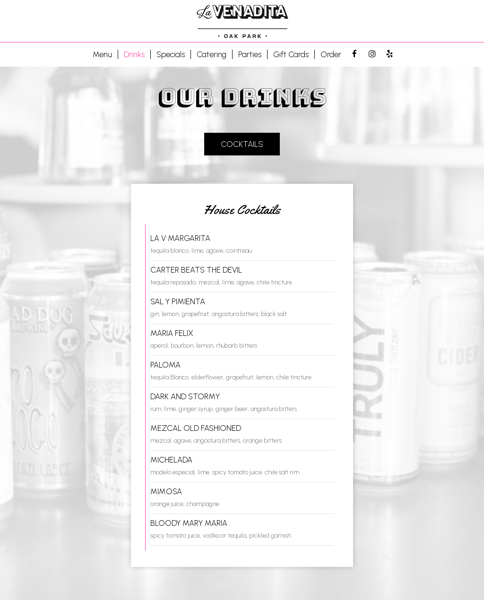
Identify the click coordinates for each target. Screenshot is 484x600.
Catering (211, 54)
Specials (170, 54)
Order (330, 54)
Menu (102, 54)
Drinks (134, 54)
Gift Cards (291, 54)
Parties (249, 54)
